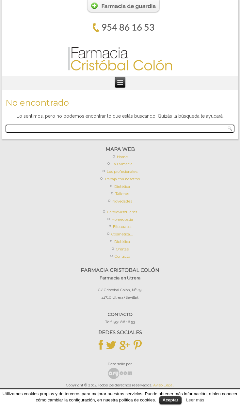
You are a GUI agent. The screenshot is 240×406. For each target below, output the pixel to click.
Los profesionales (122, 171)
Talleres (122, 193)
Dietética (122, 186)
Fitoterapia (122, 226)
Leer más (195, 400)
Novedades (122, 201)
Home (122, 157)
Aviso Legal (163, 385)
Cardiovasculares (122, 212)
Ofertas (122, 249)
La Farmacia (122, 164)
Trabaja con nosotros (122, 179)
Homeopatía (122, 219)
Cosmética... (122, 234)
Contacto (122, 256)
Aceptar (170, 400)
